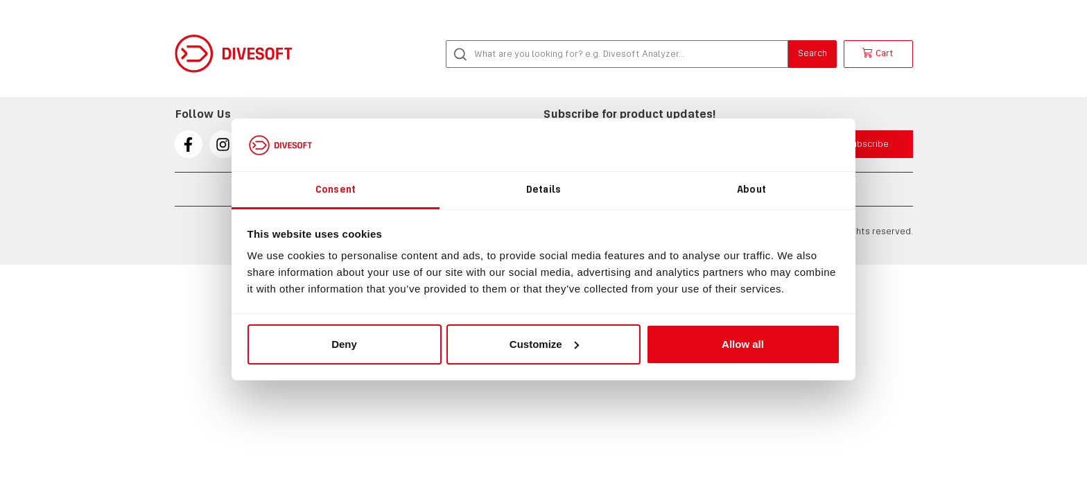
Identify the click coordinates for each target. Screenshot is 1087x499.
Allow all (743, 344)
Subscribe (867, 144)
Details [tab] (543, 189)
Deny (344, 344)
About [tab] (751, 189)
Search (812, 53)
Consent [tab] (335, 189)
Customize (544, 344)
